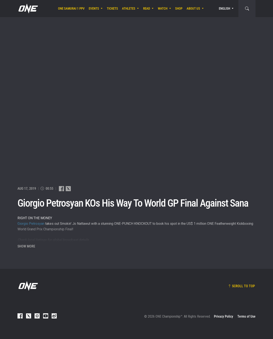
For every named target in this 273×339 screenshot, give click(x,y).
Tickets (112, 8)
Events (94, 8)
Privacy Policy (223, 316)
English (224, 8)
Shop (178, 8)
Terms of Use (246, 316)
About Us (193, 8)
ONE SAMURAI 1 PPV (71, 8)
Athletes (128, 8)
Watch (162, 8)
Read (146, 8)
